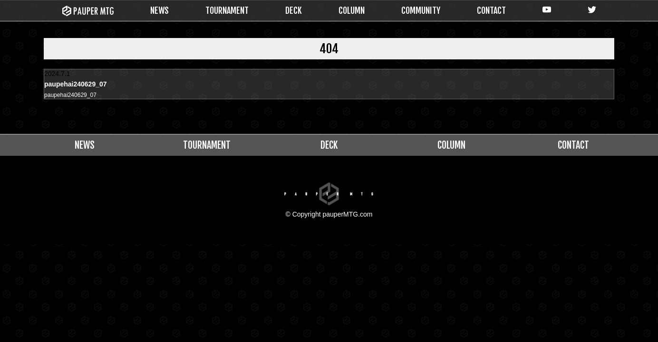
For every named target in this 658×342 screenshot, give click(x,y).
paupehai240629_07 (74, 95)
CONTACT (491, 10)
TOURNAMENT (227, 10)
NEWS (159, 10)
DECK (293, 10)
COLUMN (352, 10)
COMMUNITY (420, 10)
